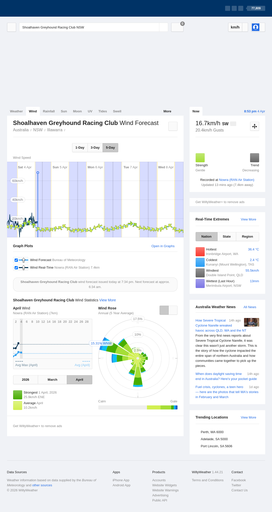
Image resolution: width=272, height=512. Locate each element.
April (79, 379)
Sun (64, 111)
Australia (21, 130)
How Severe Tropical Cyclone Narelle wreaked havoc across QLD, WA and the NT (227, 343)
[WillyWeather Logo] (30, 8)
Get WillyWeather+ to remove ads (220, 202)
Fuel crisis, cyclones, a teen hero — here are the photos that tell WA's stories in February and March (227, 392)
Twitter (236, 485)
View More (248, 219)
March (52, 379)
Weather (16, 111)
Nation (206, 236)
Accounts (159, 480)
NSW (38, 130)
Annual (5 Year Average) (116, 313)
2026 (25, 379)
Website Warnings (165, 490)
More (167, 111)
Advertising (160, 495)
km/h (235, 27)
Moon (77, 111)
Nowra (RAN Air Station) (236, 180)
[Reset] (155, 27)
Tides (102, 111)
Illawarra (54, 130)
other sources (42, 485)
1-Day (79, 147)
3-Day (95, 147)
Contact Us (239, 490)
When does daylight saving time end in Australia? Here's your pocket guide (227, 376)
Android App (122, 485)
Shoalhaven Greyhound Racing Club (68, 129)
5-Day (110, 147)
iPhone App (121, 480)
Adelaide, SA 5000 (214, 439)
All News (250, 307)
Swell (117, 111)
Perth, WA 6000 (212, 432)
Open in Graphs (163, 246)
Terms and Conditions (208, 480)
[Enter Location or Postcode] (93, 27)
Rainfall (49, 111)
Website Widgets (164, 485)
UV (90, 111)
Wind (33, 111)
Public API (159, 500)
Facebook (238, 480)
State (227, 236)
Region (247, 236)
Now (196, 111)
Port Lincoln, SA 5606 (216, 446)
